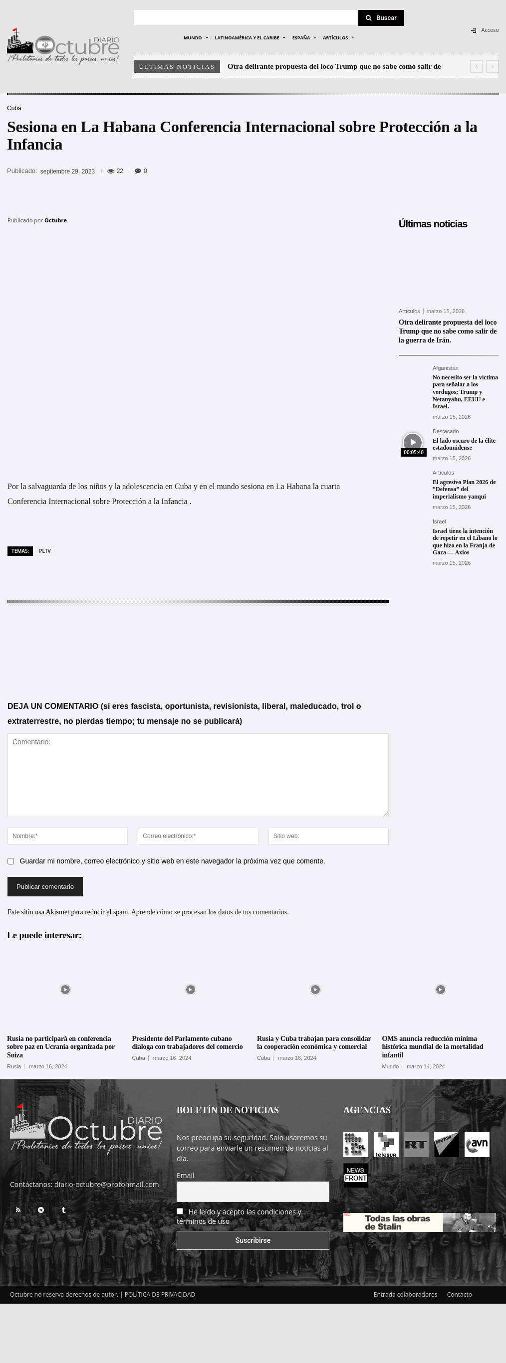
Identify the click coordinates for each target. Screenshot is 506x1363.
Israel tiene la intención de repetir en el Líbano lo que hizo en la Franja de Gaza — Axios (465, 539)
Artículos (409, 311)
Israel (439, 519)
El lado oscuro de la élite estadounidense (464, 442)
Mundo (390, 1066)
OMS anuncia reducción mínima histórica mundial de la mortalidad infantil (433, 1047)
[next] (492, 66)
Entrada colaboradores (406, 1294)
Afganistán (446, 366)
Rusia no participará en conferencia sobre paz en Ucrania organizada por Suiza (61, 1047)
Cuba (14, 108)
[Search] (381, 18)
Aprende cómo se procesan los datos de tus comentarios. (210, 912)
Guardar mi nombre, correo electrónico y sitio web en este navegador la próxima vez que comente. (172, 861)
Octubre (55, 220)
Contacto (459, 1294)
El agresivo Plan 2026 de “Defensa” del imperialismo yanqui (464, 487)
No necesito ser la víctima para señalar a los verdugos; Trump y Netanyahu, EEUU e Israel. (465, 390)
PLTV (44, 550)
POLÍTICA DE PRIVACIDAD (160, 1294)
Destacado (446, 429)
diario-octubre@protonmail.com (106, 1184)
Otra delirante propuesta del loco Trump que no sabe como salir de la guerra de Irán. (447, 330)
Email (186, 1175)
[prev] (476, 66)
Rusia (14, 1066)
